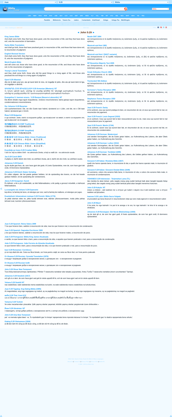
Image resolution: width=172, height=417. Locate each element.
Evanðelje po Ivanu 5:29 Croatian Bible (21, 150)
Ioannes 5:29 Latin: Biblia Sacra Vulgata (104, 196)
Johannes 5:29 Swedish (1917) (17, 276)
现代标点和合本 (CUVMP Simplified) (19, 131)
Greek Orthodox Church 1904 (99, 72)
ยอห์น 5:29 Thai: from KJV (15, 295)
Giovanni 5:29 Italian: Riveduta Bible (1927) (105, 161)
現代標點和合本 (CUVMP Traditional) (19, 124)
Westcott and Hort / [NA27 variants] (102, 54)
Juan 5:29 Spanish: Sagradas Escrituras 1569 (24, 230)
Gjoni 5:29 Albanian (13, 80)
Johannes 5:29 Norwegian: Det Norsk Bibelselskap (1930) (111, 212)
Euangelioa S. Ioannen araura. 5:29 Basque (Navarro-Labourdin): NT (33, 97)
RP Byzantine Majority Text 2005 (100, 63)
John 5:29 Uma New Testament (17, 315)
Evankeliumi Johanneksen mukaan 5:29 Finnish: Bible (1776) (30, 196)
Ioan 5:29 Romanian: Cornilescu (18, 250)
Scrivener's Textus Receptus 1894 (101, 90)
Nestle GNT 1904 (94, 36)
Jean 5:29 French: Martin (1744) (100, 125)
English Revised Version (15, 54)
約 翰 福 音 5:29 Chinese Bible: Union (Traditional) (25, 137)
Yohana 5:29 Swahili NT (14, 282)
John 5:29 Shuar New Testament (18, 269)
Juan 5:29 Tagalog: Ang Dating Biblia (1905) (23, 289)
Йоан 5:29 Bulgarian (13, 115)
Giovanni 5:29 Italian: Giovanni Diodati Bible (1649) (108, 170)
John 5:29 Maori (94, 203)
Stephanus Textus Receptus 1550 (101, 99)
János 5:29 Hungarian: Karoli (17, 181)
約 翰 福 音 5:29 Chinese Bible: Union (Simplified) (25, 143)
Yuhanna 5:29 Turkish (14, 302)
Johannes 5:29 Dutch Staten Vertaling (20, 172)
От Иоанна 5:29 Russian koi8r (17, 263)
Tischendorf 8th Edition (97, 81)
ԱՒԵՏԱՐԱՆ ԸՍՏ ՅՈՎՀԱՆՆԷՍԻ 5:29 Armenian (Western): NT (31, 89)
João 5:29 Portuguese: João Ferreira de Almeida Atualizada (29, 243)
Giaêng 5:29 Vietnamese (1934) (17, 321)
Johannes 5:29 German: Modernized (102, 134)
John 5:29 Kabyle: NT (96, 187)
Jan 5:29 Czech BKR (13, 157)
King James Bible (12, 36)
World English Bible (13, 62)
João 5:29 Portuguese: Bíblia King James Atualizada (26, 237)
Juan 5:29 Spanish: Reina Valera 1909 (20, 224)
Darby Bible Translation (14, 45)
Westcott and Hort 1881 (97, 45)
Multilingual (12, 27)
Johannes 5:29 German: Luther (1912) (103, 143)
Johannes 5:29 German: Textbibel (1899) (104, 152)
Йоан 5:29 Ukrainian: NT (15, 308)
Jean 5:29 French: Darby (97, 108)
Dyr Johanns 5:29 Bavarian (16, 106)
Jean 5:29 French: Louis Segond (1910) (103, 116)
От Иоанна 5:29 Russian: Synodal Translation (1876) (26, 256)
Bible (6, 27)
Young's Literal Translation (16, 71)
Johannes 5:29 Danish (14, 163)
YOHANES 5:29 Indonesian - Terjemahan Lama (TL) (108, 179)
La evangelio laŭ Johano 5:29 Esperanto (21, 190)
